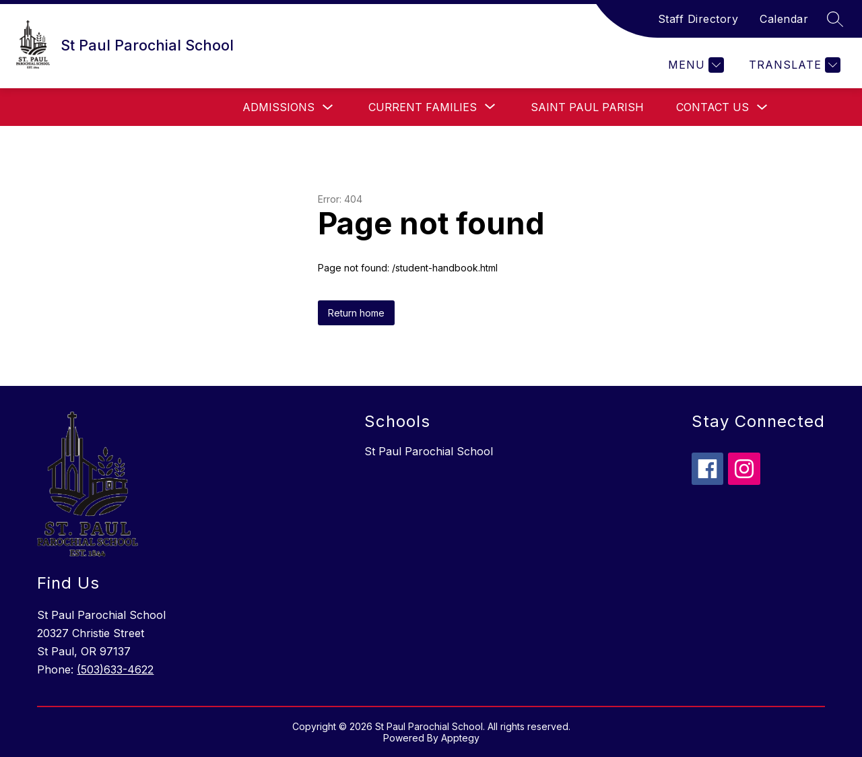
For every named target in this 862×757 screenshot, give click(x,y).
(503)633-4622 (115, 669)
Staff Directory (698, 19)
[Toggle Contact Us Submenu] (762, 107)
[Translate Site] (792, 65)
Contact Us (712, 107)
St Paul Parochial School (428, 451)
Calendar (784, 19)
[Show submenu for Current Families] (422, 107)
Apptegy (460, 738)
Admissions (278, 107)
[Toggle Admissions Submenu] (328, 107)
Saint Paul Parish (587, 107)
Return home (356, 313)
